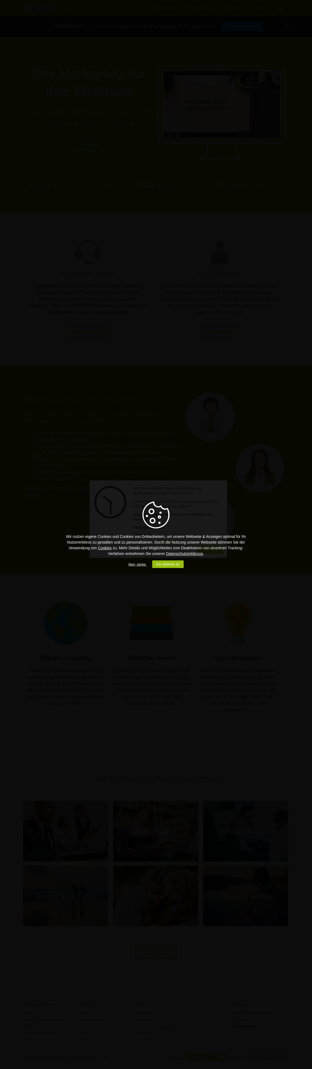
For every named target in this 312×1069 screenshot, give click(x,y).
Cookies (105, 548)
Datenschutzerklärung (184, 553)
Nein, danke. (137, 564)
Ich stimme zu (168, 564)
